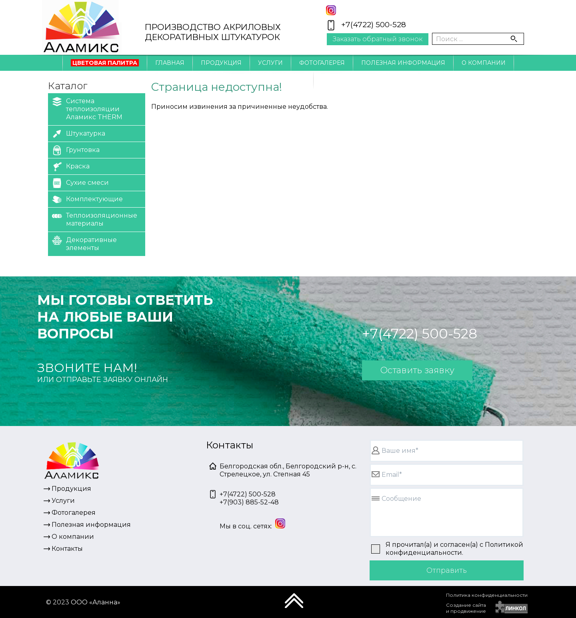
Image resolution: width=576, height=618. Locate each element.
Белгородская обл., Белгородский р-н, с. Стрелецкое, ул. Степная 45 (288, 470)
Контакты (288, 80)
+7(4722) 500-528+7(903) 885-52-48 (249, 498)
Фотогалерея (322, 62)
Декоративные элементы (84, 243)
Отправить (446, 570)
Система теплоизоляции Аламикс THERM (87, 108)
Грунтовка (76, 150)
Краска (71, 167)
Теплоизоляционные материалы (94, 219)
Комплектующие (87, 199)
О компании (484, 62)
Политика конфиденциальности (487, 595)
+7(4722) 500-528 (373, 24)
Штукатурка (78, 134)
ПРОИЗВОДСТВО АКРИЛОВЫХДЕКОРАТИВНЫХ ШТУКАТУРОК (213, 32)
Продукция (221, 62)
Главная (169, 62)
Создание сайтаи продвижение (466, 608)
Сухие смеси (80, 183)
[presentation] (384, 604)
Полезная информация (403, 62)
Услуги (270, 62)
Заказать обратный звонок (377, 39)
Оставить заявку (417, 370)
